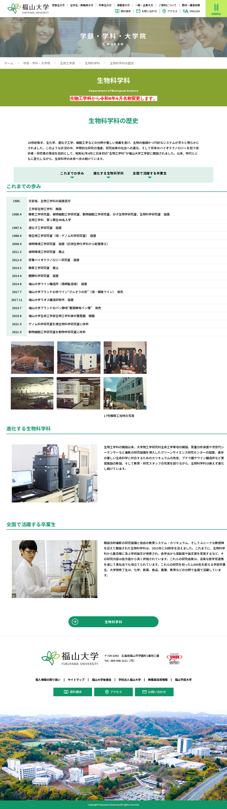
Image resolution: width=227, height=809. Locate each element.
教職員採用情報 (158, 680)
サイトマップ (76, 680)
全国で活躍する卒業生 (150, 173)
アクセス (172, 11)
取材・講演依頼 (191, 5)
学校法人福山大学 (129, 680)
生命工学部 (67, 63)
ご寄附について (168, 5)
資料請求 (126, 11)
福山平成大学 (183, 680)
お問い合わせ (149, 11)
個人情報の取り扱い (48, 680)
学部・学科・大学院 (36, 63)
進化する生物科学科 (108, 173)
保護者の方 (123, 5)
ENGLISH (195, 11)
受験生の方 (58, 5)
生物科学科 (92, 63)
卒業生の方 (105, 5)
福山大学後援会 (101, 680)
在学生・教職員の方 (81, 5)
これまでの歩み (72, 173)
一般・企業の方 (144, 5)
